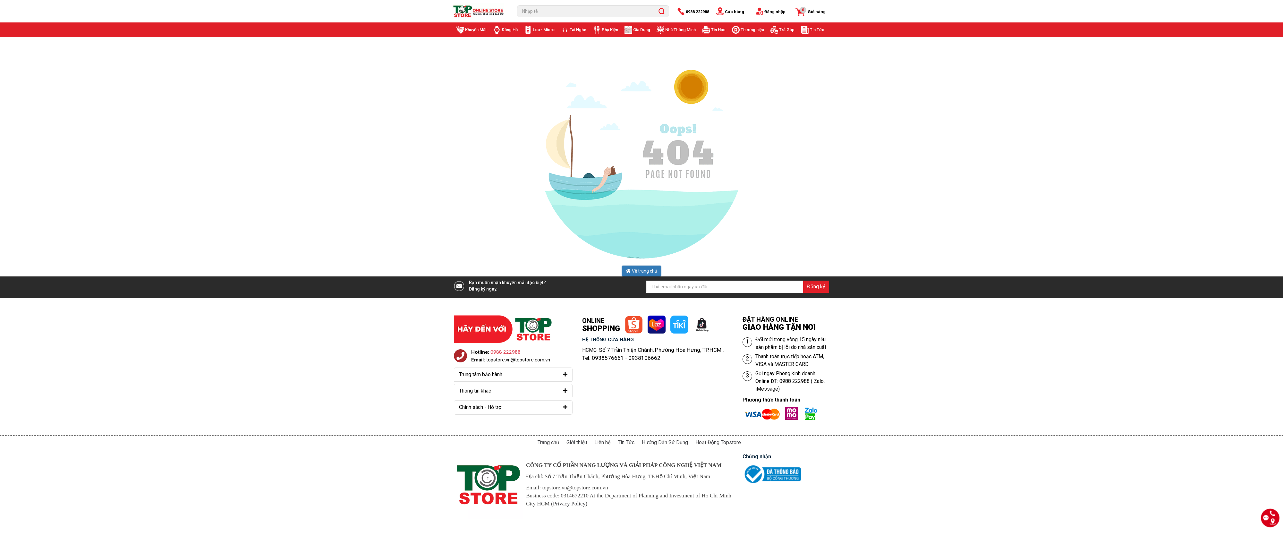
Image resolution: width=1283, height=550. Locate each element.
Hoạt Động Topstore (718, 442)
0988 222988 (697, 11)
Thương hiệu (752, 29)
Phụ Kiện (610, 29)
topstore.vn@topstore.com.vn (518, 360)
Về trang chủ (641, 271)
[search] (661, 11)
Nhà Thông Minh (680, 29)
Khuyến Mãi (475, 29)
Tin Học (718, 29)
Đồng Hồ (510, 29)
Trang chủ (548, 442)
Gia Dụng (641, 29)
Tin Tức (817, 29)
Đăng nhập (775, 11)
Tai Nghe (578, 29)
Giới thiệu (576, 442)
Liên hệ (602, 442)
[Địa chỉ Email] (737, 287)
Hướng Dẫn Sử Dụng (665, 442)
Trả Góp (786, 29)
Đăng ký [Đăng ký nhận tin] (816, 286)
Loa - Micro (544, 29)
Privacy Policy (569, 504)
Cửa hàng (734, 11)
